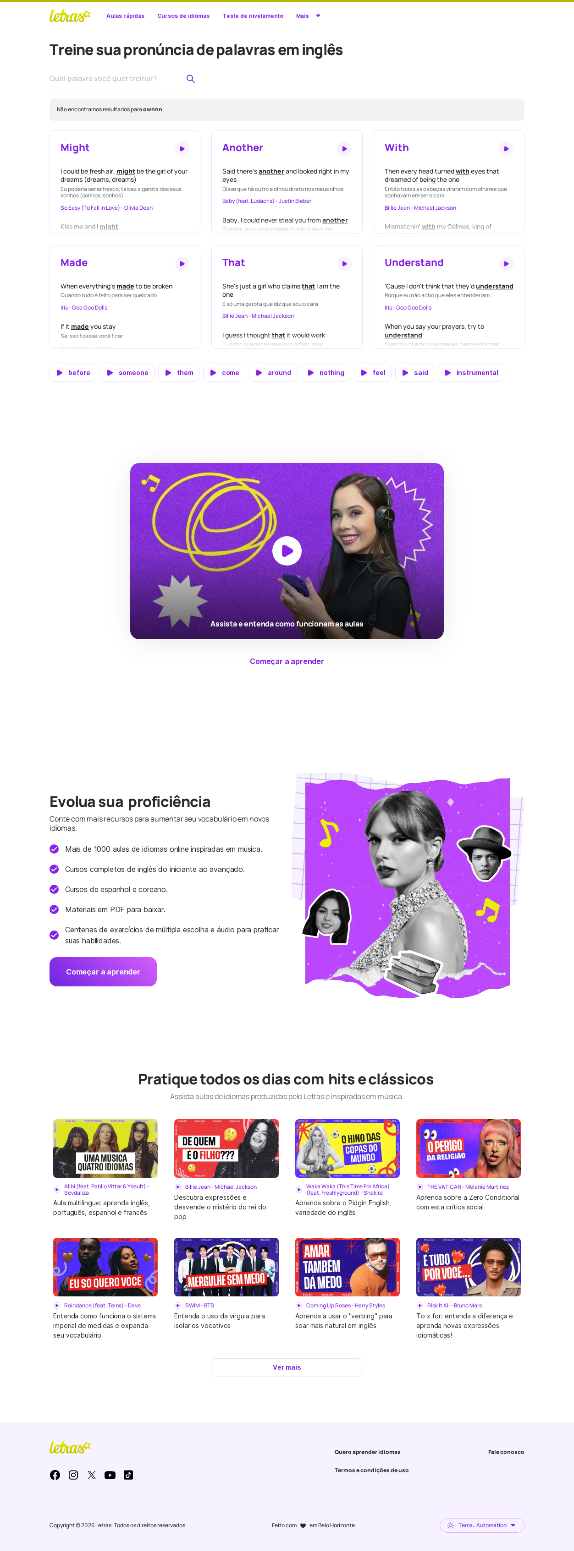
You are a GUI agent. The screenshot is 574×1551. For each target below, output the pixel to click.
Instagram (73, 1474)
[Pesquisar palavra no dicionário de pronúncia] (190, 78)
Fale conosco (506, 1452)
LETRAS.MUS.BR (70, 15)
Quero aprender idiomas (368, 1452)
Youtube (110, 1474)
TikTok (128, 1474)
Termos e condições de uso (372, 1470)
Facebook (55, 1474)
